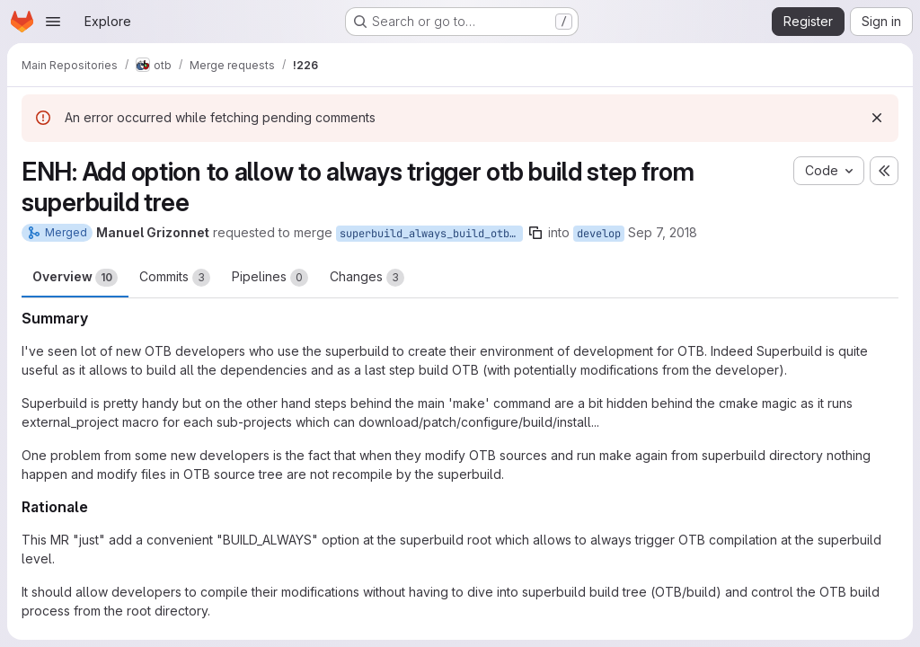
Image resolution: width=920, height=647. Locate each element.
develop (599, 233)
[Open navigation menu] (53, 21)
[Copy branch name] (535, 233)
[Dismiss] (877, 118)
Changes (367, 278)
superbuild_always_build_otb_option (431, 233)
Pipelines (270, 278)
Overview (75, 278)
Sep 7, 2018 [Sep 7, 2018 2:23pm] (662, 232)
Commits (174, 278)
